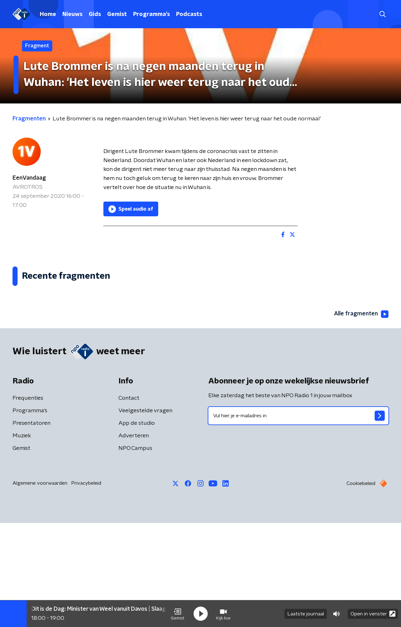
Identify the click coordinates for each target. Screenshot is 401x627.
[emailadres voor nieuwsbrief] (298, 520)
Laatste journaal (305, 613)
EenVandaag (29, 178)
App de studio (136, 527)
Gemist (117, 14)
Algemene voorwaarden (40, 587)
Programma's (151, 14)
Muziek (22, 540)
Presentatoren (31, 527)
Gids (95, 14)
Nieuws (72, 14)
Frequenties (28, 502)
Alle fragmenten (361, 418)
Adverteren (133, 540)
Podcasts (189, 14)
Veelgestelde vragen (145, 515)
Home (48, 14)
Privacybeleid (86, 587)
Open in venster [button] (373, 614)
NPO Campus (135, 552)
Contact (128, 502)
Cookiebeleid (360, 587)
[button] (178, 614)
